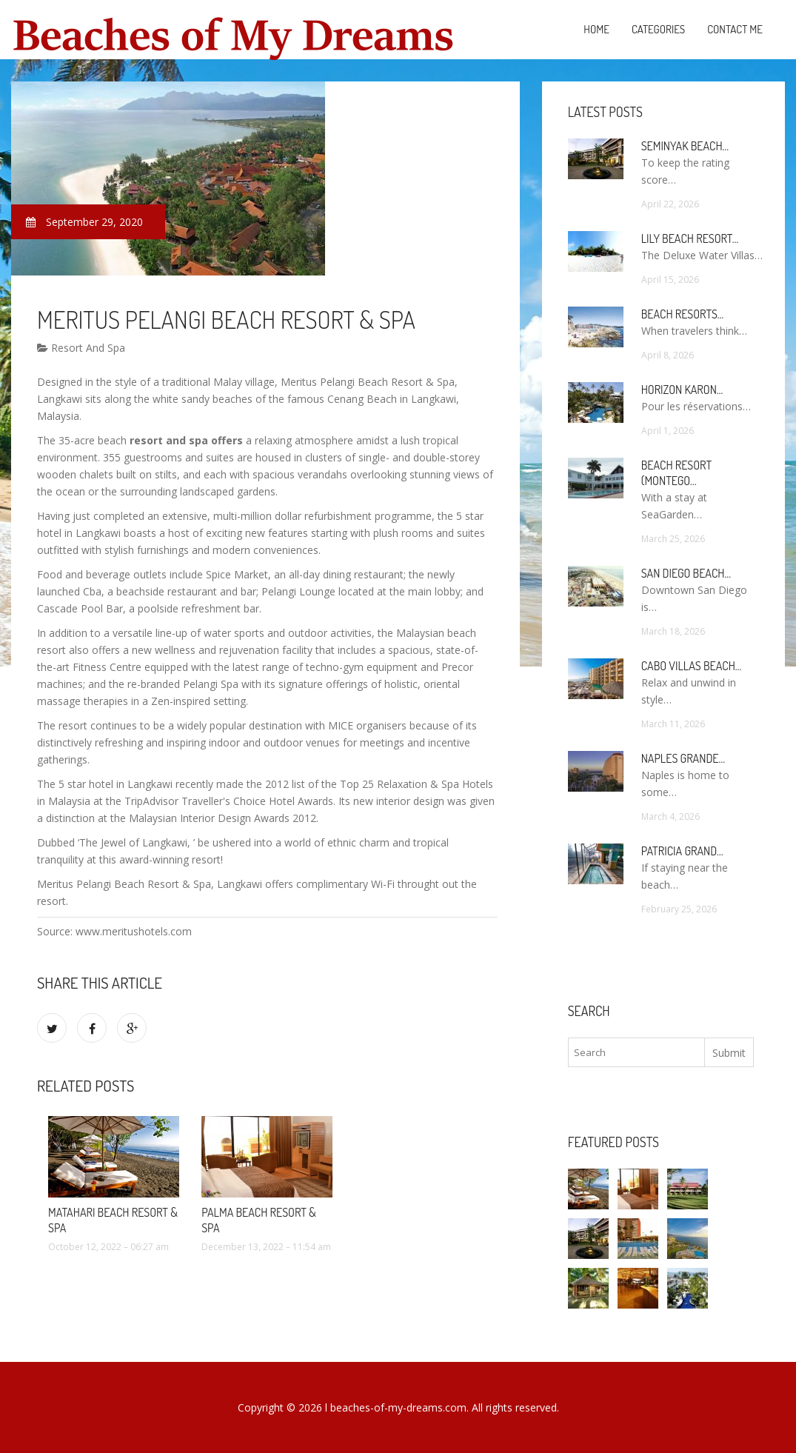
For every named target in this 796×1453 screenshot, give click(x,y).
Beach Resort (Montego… (676, 473)
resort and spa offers (186, 440)
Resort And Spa (81, 348)
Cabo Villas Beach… (691, 665)
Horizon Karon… (682, 389)
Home (596, 29)
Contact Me (735, 29)
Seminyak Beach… (685, 145)
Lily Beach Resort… (690, 238)
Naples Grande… (683, 758)
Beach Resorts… (682, 314)
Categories (658, 29)
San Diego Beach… (686, 573)
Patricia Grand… (682, 851)
